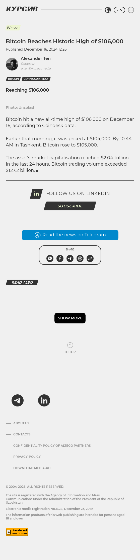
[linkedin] (44, 400)
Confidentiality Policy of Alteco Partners (52, 445)
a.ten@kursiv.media (36, 68)
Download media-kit (32, 468)
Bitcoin (13, 79)
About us (21, 423)
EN (119, 10)
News (13, 27)
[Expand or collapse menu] (131, 10)
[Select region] (108, 10)
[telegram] (18, 400)
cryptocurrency (36, 79)
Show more (70, 318)
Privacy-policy (27, 457)
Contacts (22, 434)
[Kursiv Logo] (22, 8)
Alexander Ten (36, 58)
